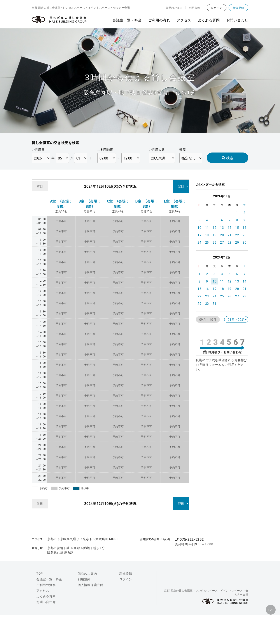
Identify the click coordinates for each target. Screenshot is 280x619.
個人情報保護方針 (90, 578)
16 (244, 227)
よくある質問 (209, 20)
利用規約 (194, 8)
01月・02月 (236, 319)
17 (199, 235)
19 (214, 235)
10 (199, 227)
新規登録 (238, 8)
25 (207, 242)
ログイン (216, 8)
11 (207, 227)
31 (214, 303)
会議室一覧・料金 (127, 20)
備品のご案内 (174, 8)
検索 (227, 157)
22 (237, 235)
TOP (269, 608)
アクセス (184, 20)
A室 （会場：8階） (61, 200)
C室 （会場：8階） (118, 200)
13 (222, 227)
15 (237, 227)
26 (214, 242)
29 (237, 242)
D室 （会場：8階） (146, 200)
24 (199, 242)
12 (214, 227)
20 (222, 235)
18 (207, 235)
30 (244, 242)
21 (229, 235)
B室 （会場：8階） (90, 200)
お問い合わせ (237, 20)
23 (244, 235)
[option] (140, 80)
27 (222, 242)
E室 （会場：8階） (175, 200)
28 (229, 242)
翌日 (181, 184)
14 (229, 227)
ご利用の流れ (159, 20)
